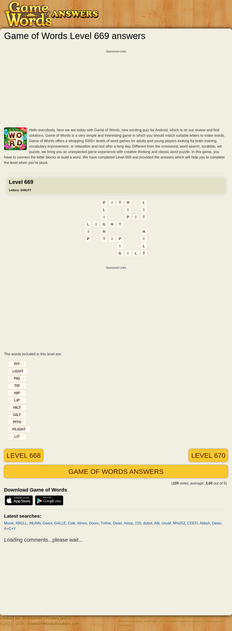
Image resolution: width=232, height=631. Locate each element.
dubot (147, 523)
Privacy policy (59, 618)
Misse (9, 523)
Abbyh (205, 523)
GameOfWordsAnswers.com (54, 624)
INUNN (35, 523)
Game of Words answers (116, 471)
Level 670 (208, 455)
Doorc (94, 523)
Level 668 (24, 455)
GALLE (60, 523)
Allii (157, 523)
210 (138, 523)
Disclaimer (33, 618)
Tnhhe (106, 523)
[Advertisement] (116, 87)
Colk (71, 523)
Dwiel (117, 523)
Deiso (216, 523)
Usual (166, 523)
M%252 (179, 523)
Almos (82, 523)
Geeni (47, 523)
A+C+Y (10, 529)
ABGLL (21, 523)
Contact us (10, 618)
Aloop (128, 523)
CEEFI (192, 523)
